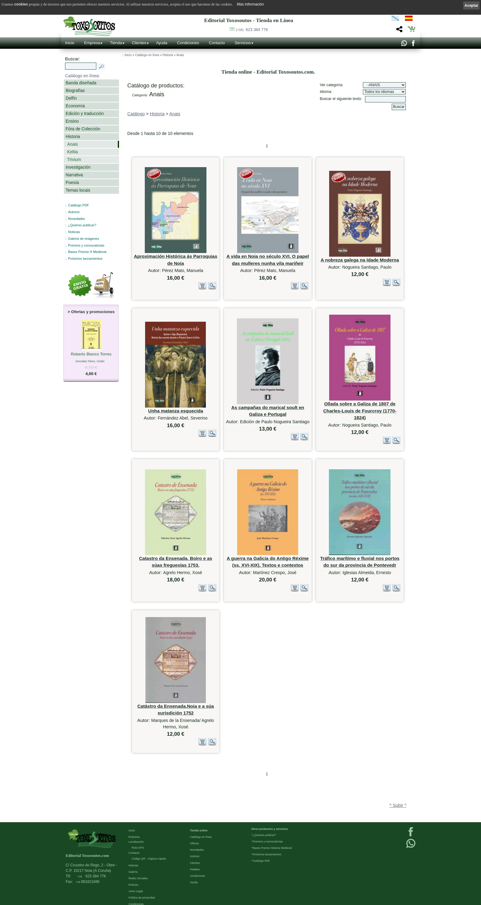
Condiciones (188, 42)
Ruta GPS (138, 836)
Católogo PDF (261, 850)
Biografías (75, 90)
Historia (73, 136)
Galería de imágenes (83, 238)
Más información (250, 4)
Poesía (72, 182)
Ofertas (194, 832)
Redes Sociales (138, 867)
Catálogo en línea (147, 55)
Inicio (69, 42)
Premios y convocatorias (86, 245)
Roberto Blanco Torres (91, 354)
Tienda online (199, 819)
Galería (133, 860)
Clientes (139, 42)
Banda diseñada (81, 82)
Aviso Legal (136, 880)
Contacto (217, 42)
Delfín (71, 98)
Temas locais (78, 190)
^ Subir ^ (398, 779)
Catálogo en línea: (82, 75)
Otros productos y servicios (269, 818)
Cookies (134, 899)
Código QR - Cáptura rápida (149, 847)
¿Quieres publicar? (82, 225)
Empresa (92, 42)
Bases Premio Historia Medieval (272, 837)
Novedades (76, 218)
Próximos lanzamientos (85, 258)
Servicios (243, 42)
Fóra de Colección (83, 128)
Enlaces (133, 874)
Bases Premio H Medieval (87, 252)
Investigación (78, 167)
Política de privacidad (142, 886)
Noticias (74, 232)
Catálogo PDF (78, 205)
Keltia (72, 151)
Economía (75, 105)
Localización (136, 831)
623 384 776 (252, 29)
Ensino (72, 121)
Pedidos (195, 858)
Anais (72, 144)
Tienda (116, 42)
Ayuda (161, 42)
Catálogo (136, 113)
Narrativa (74, 174)
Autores (73, 212)
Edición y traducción (85, 113)
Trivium (74, 159)
